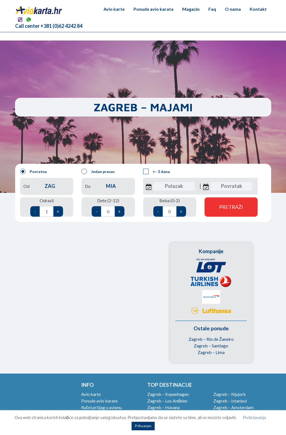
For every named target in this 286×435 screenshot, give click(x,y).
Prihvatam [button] (143, 426)
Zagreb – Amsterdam (233, 407)
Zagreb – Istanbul (230, 400)
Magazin (191, 9)
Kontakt (258, 9)
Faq (212, 9)
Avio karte (114, 9)
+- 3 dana (156, 171)
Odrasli (46, 207)
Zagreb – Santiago (211, 345)
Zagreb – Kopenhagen (168, 394)
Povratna (33, 171)
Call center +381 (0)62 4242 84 (48, 26)
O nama (233, 9)
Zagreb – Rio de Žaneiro (211, 339)
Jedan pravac (98, 171)
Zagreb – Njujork (229, 394)
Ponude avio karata (153, 9)
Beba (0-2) (169, 207)
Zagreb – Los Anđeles (167, 400)
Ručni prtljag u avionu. (101, 407)
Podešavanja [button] (254, 417)
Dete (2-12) (108, 207)
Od (46, 186)
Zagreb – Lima (211, 352)
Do (108, 186)
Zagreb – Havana (163, 407)
